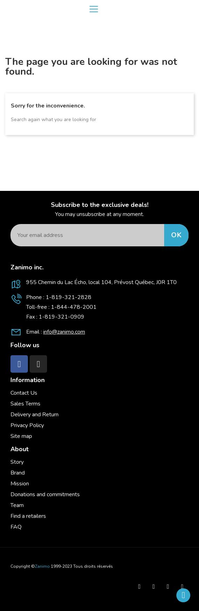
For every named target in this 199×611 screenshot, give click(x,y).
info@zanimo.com (64, 332)
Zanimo (42, 566)
